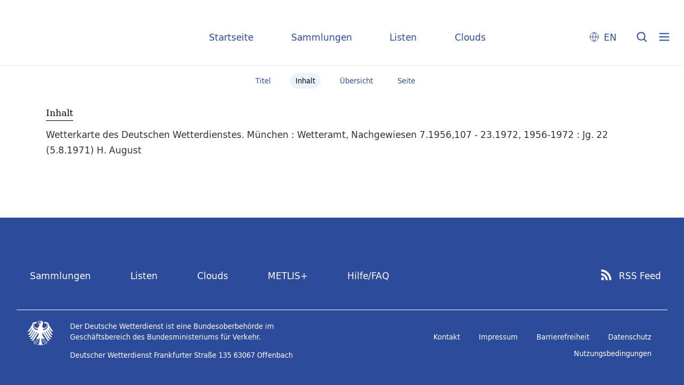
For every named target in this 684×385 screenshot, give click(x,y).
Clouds (470, 37)
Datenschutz (629, 337)
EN (610, 37)
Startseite (231, 37)
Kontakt (446, 337)
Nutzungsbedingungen (612, 353)
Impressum (498, 337)
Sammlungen (321, 37)
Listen (403, 37)
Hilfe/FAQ (368, 275)
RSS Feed (640, 276)
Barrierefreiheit (563, 337)
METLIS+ (288, 275)
